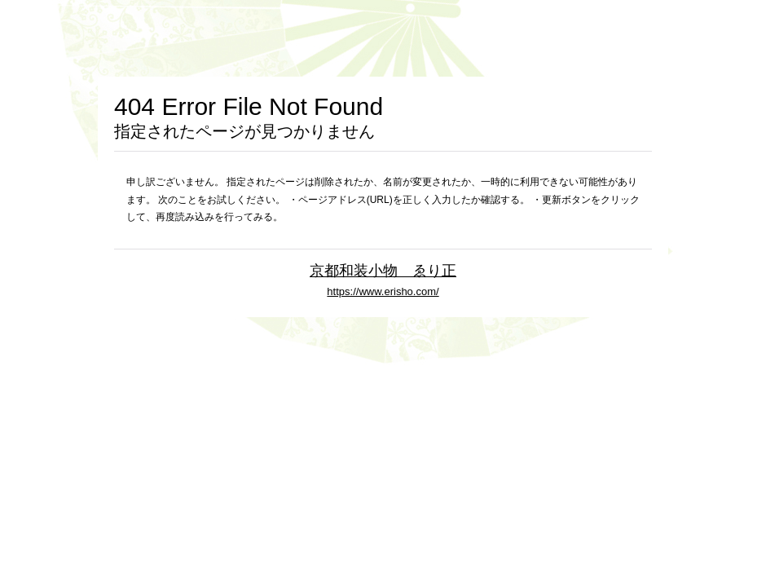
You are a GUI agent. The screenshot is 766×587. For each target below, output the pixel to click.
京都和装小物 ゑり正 (383, 270)
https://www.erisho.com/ (382, 291)
